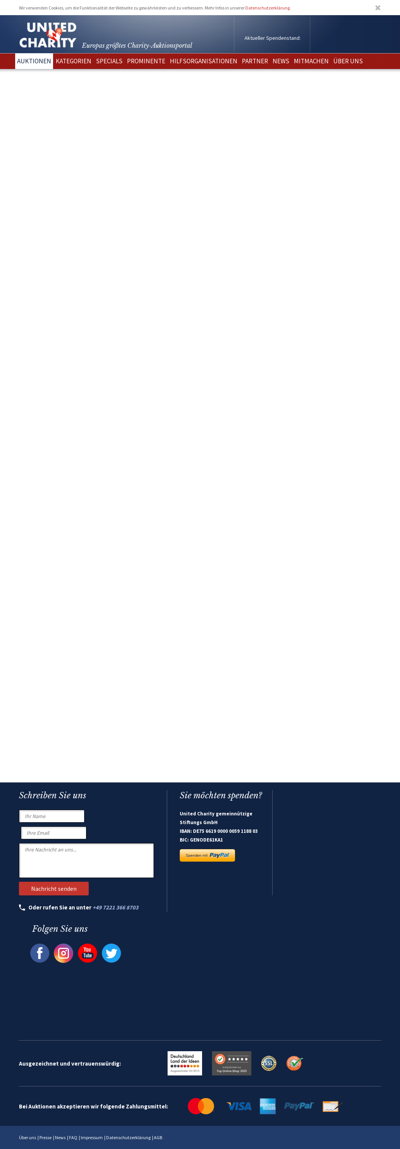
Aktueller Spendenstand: (273, 38)
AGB (158, 1137)
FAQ (73, 1137)
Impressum (92, 1137)
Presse (45, 1137)
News (60, 1137)
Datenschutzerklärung (267, 8)
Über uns (27, 1137)
